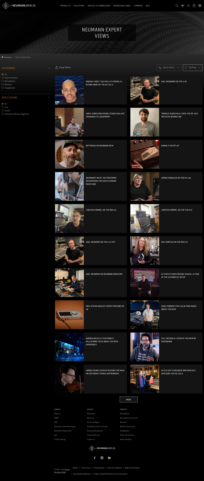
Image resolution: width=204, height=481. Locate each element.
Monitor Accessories (127, 426)
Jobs (55, 435)
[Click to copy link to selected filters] (63, 67)
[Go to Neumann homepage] (102, 448)
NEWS (56, 418)
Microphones (10, 81)
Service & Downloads (99, 5)
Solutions (79, 5)
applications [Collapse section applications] (26, 97)
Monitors (8, 84)
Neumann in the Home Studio (64, 426)
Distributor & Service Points (97, 426)
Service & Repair (93, 422)
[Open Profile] (188, 6)
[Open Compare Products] (183, 6)
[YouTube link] (109, 457)
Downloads (91, 413)
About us (57, 413)
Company (138, 5)
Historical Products (127, 435)
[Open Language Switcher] (200, 6)
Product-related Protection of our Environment (110, 474)
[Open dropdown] (169, 67)
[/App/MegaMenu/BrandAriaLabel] (18, 5)
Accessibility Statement (81, 474)
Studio (7, 110)
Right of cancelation (132, 468)
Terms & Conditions (114, 468)
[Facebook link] (94, 457)
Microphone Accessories (129, 418)
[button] (177, 6)
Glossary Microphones (95, 431)
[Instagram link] (102, 457)
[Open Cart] (194, 6)
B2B (148, 5)
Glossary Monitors (93, 435)
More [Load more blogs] (128, 399)
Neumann (8, 57)
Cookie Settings (60, 439)
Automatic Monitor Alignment (17, 114)
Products (65, 5)
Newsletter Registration (63, 431)
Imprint (75, 468)
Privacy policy (99, 468)
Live (6, 107)
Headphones (10, 87)
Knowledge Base (122, 5)
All (6, 74)
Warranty (90, 418)
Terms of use (86, 468)
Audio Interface (11, 77)
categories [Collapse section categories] (26, 68)
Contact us (91, 439)
